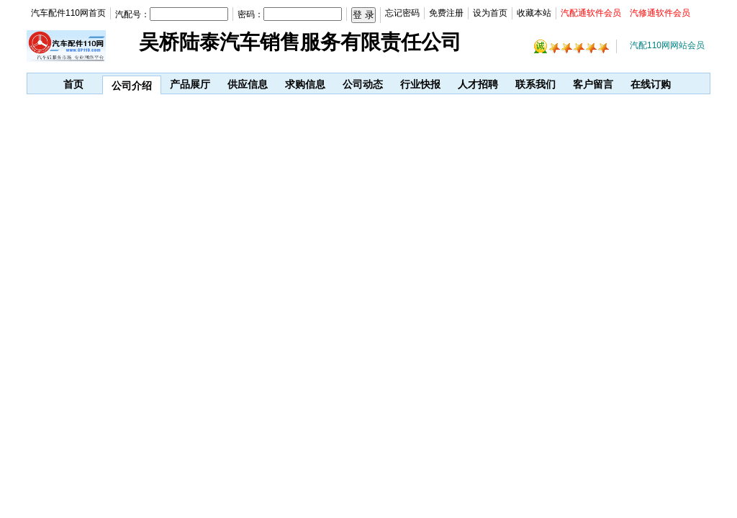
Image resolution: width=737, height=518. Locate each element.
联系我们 (535, 84)
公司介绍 (132, 85)
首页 (73, 84)
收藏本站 (534, 13)
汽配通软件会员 (591, 13)
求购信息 (305, 84)
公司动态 (363, 84)
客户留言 (593, 84)
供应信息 (247, 84)
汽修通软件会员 (660, 13)
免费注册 (446, 13)
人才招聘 (478, 84)
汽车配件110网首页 (68, 13)
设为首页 (490, 13)
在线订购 (650, 84)
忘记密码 (402, 13)
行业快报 (420, 84)
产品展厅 (190, 84)
